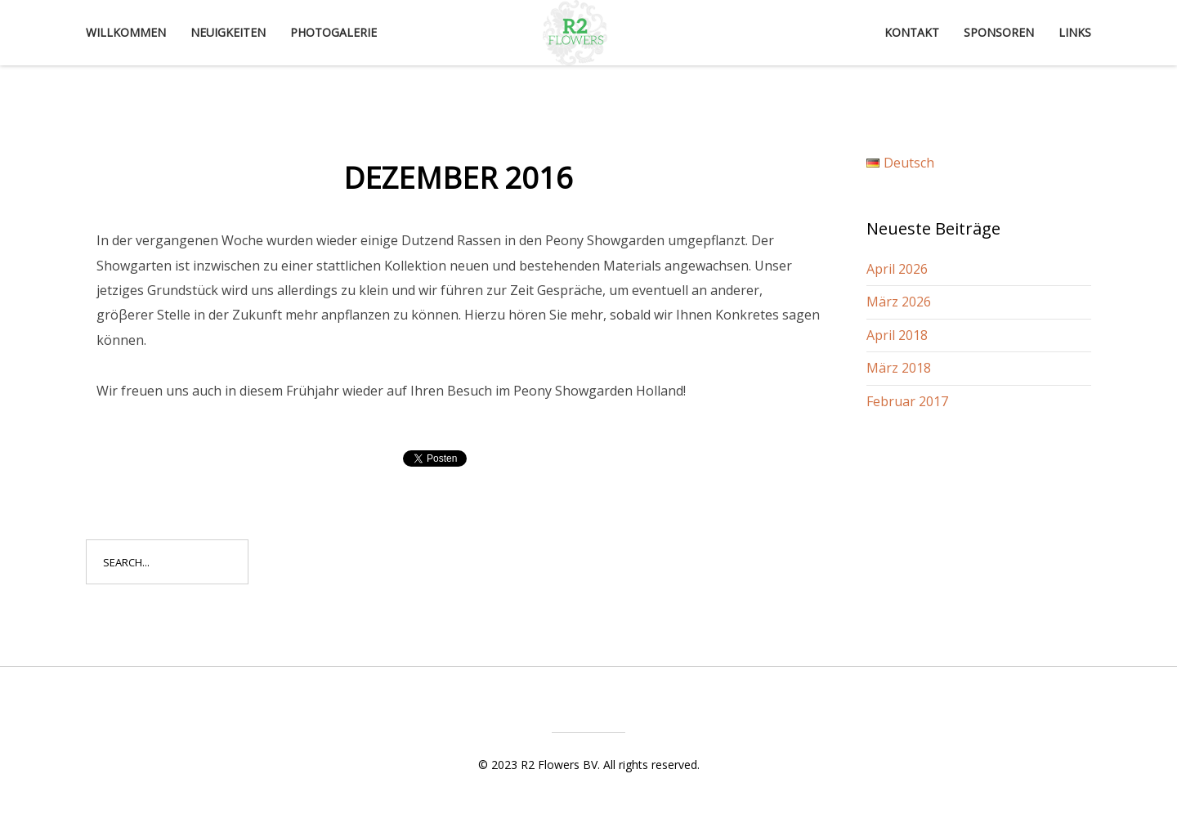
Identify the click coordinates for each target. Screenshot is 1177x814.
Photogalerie (333, 32)
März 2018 (898, 368)
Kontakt (911, 32)
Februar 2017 (907, 401)
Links (1074, 32)
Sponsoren (999, 32)
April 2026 (897, 269)
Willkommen (126, 32)
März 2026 (898, 302)
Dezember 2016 (458, 178)
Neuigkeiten (228, 32)
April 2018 (897, 335)
